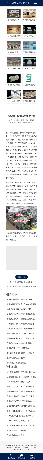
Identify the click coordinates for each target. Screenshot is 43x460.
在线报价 (21, 456)
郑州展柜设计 (24, 449)
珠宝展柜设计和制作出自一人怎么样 (20, 353)
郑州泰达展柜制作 (20, 3)
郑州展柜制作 (25, 447)
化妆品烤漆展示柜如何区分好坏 (19, 309)
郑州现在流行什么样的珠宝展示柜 (20, 343)
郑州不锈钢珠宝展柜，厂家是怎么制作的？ (23, 338)
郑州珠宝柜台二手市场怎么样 (18, 348)
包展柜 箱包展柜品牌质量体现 (24, 286)
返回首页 (31, 456)
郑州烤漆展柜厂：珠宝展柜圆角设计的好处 (23, 329)
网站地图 (10, 447)
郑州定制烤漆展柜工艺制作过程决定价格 (22, 333)
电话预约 (11, 456)
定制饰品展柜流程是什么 (16, 363)
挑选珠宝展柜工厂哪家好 (16, 358)
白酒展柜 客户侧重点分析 (22, 282)
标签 (35, 445)
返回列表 (21, 277)
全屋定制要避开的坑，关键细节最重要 (21, 304)
